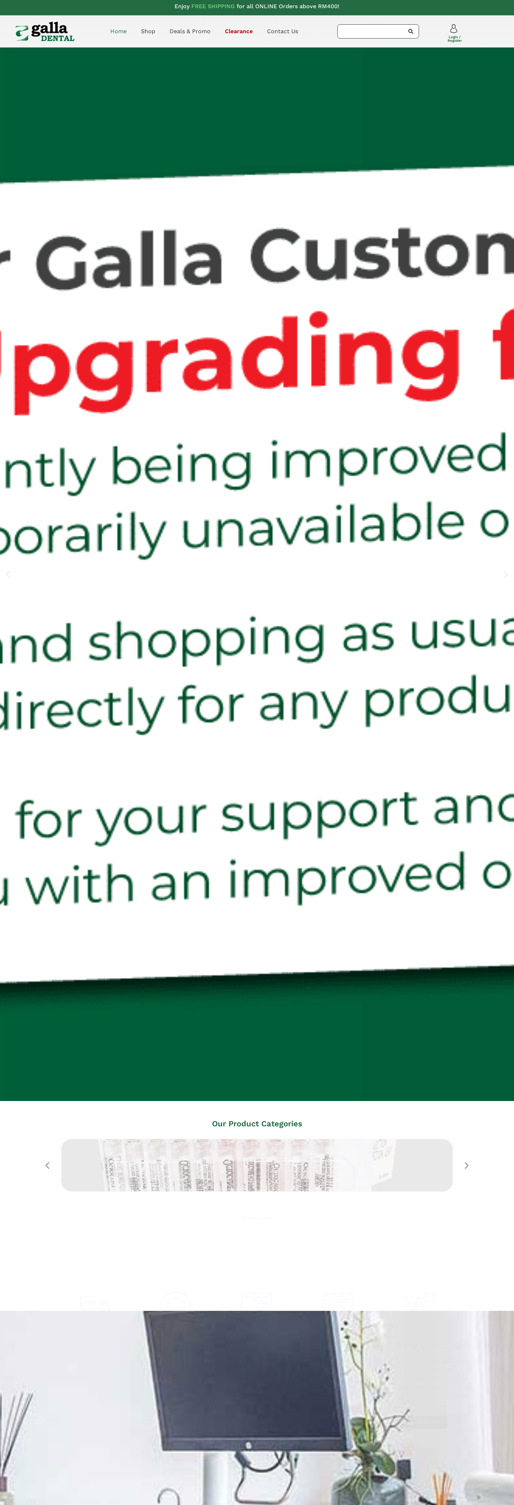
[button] (8, 574)
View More (257, 1217)
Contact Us (282, 31)
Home (118, 31)
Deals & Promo (190, 31)
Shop (148, 31)
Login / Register (455, 38)
